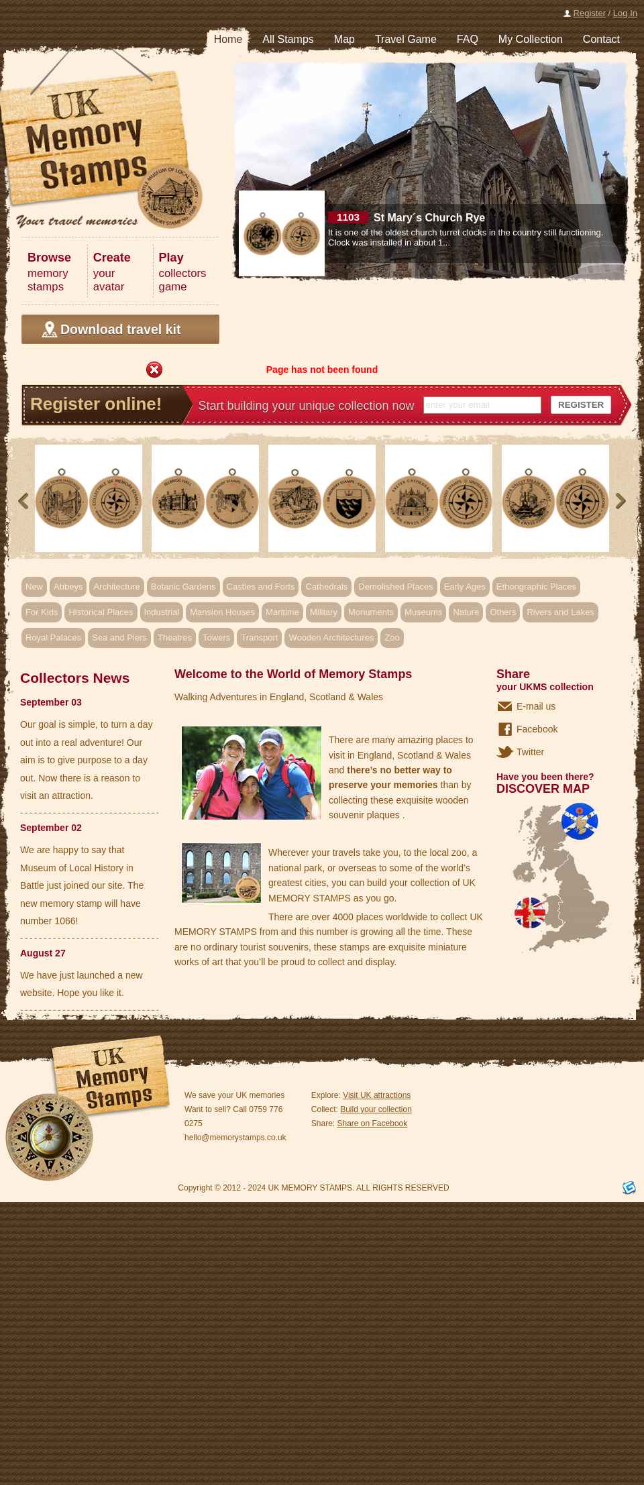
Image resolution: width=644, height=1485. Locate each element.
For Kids (41, 612)
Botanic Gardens (183, 587)
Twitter (530, 752)
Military (323, 612)
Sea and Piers (119, 637)
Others (503, 612)
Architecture (116, 587)
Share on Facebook (372, 1123)
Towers (216, 637)
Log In (625, 13)
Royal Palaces (53, 637)
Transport (259, 637)
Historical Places (100, 612)
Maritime (282, 612)
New (34, 587)
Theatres (175, 637)
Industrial (162, 612)
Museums (423, 612)
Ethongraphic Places (536, 587)
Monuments (371, 612)
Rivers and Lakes (560, 612)
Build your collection (376, 1109)
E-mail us (536, 706)
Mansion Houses (222, 612)
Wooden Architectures (331, 637)
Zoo (391, 637)
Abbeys (68, 587)
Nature (466, 612)
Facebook (537, 729)
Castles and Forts (261, 587)
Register (590, 13)
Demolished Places (395, 587)
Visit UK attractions (377, 1095)
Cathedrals (326, 587)
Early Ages (465, 587)
